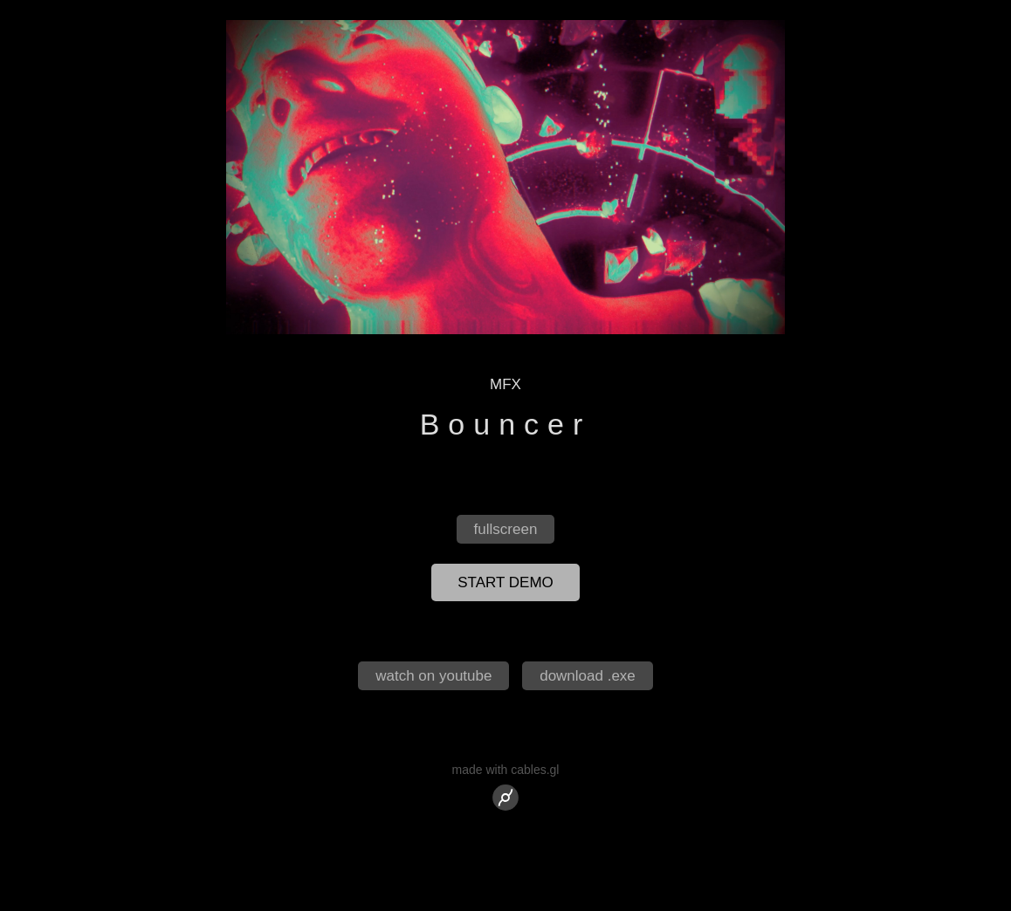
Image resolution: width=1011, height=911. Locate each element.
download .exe (588, 676)
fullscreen (506, 529)
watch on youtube (433, 676)
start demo (505, 582)
